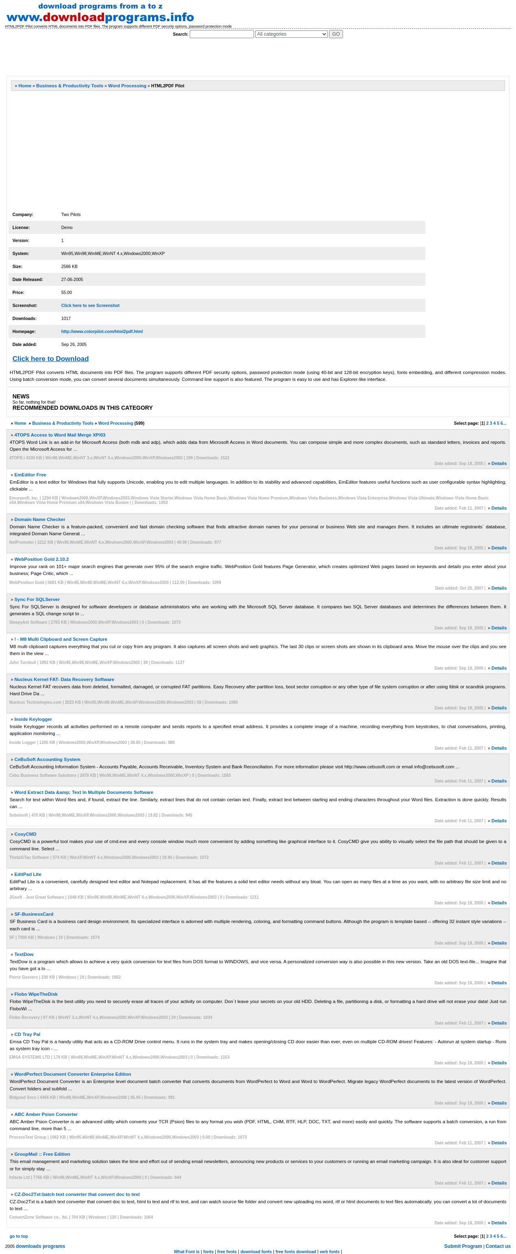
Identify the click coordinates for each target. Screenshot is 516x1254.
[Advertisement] (154, 57)
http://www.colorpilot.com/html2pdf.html (102, 331)
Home (24, 85)
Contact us (498, 1246)
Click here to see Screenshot (90, 305)
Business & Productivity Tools (69, 85)
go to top (19, 1236)
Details (499, 463)
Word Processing (127, 85)
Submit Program (463, 1246)
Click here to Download (51, 359)
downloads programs (40, 1246)
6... (504, 423)
